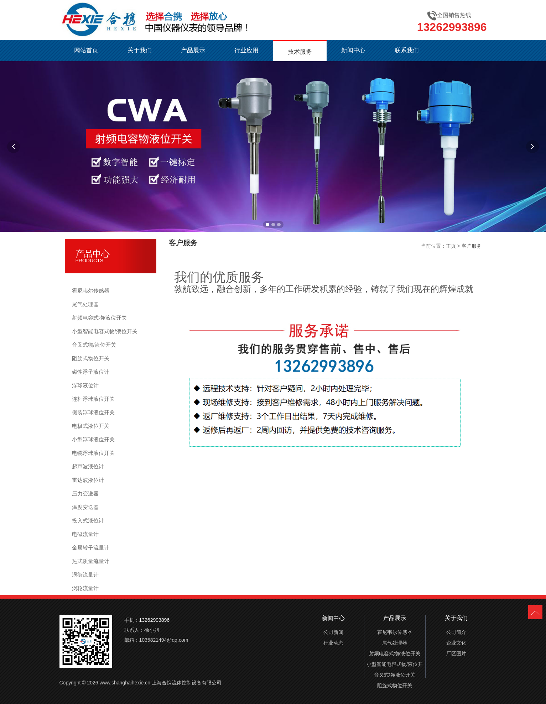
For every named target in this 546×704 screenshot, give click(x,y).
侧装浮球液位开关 (93, 412)
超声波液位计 (88, 466)
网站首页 (86, 50)
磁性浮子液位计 (90, 372)
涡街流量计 (85, 575)
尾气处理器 (85, 304)
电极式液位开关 (90, 426)
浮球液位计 (85, 385)
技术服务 (300, 51)
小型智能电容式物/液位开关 (104, 331)
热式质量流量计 (90, 561)
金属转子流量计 (90, 548)
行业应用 (246, 50)
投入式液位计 (88, 521)
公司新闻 (333, 632)
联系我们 (407, 50)
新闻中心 (353, 50)
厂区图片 (456, 653)
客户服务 (472, 246)
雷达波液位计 (88, 480)
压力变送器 (85, 493)
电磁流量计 (85, 534)
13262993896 (452, 27)
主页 (451, 246)
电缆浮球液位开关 (93, 453)
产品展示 (193, 50)
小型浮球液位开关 (93, 439)
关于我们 (140, 50)
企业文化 (456, 643)
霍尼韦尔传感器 (90, 291)
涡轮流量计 (85, 588)
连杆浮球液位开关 (93, 399)
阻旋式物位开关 (90, 358)
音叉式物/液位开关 (94, 345)
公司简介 (456, 632)
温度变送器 (85, 507)
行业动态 (333, 643)
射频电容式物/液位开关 (99, 318)
